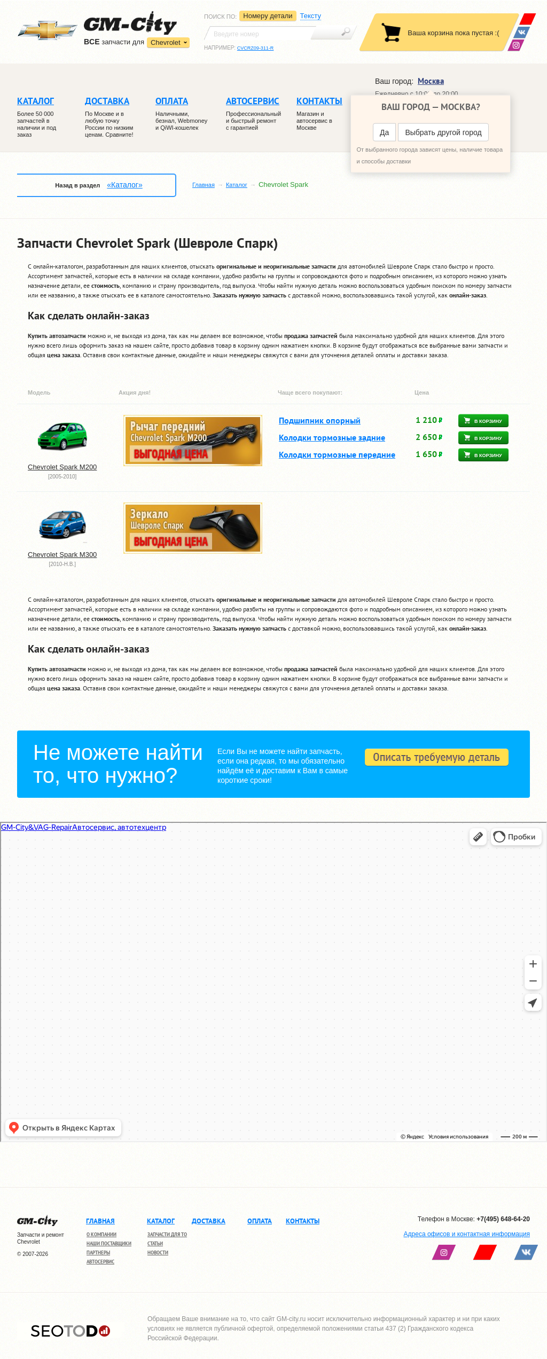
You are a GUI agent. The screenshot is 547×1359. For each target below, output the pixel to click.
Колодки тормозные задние (332, 437)
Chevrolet (166, 42)
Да (384, 132)
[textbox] (260, 33)
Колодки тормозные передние (337, 454)
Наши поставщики (109, 1243)
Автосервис (100, 1261)
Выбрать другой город (443, 132)
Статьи (155, 1243)
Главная (203, 185)
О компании (101, 1234)
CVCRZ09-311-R (255, 48)
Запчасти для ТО (167, 1234)
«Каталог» (124, 184)
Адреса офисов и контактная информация (467, 1234)
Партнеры (98, 1252)
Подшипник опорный (320, 420)
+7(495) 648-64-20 (503, 1219)
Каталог (236, 185)
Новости (157, 1252)
